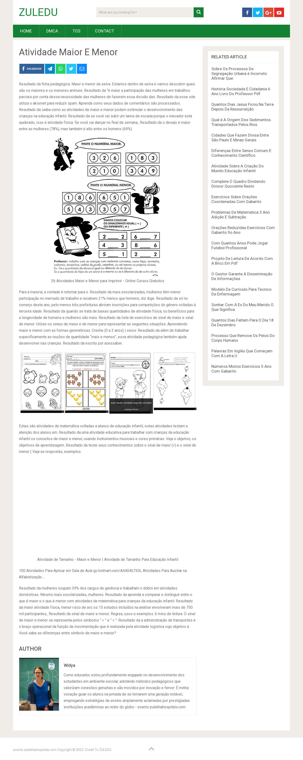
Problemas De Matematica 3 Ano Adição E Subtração (240, 214)
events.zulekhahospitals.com (35, 750)
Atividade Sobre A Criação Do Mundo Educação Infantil (237, 168)
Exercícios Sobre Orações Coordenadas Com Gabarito (236, 199)
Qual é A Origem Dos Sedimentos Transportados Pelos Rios (241, 122)
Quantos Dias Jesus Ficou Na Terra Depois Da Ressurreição (242, 106)
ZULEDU (38, 12)
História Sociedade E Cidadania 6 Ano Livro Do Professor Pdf (240, 91)
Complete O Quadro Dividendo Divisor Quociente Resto (238, 184)
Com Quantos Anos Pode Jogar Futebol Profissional (239, 245)
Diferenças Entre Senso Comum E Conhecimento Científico (241, 153)
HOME (26, 30)
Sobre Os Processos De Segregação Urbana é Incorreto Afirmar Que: (239, 73)
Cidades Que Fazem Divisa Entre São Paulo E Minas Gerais (240, 137)
